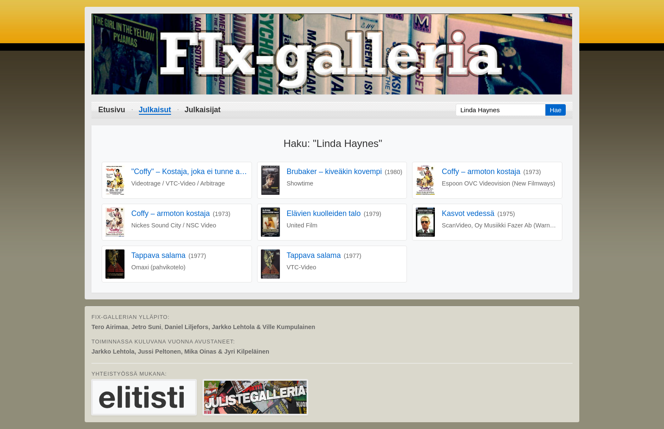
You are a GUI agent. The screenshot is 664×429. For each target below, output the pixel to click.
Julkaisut (155, 109)
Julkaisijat (203, 109)
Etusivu (111, 109)
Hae (556, 109)
